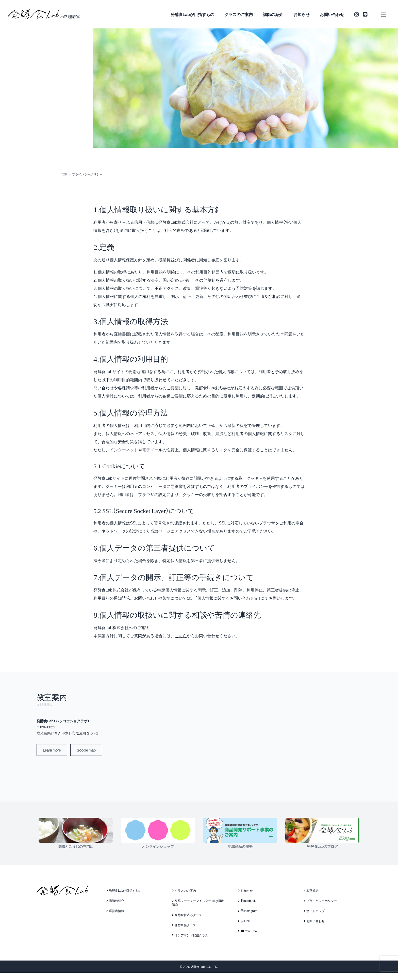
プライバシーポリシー (320, 903)
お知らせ (301, 14)
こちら (181, 638)
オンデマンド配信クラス (190, 937)
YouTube (247, 933)
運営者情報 (115, 913)
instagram (248, 913)
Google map (86, 752)
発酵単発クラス (184, 927)
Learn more (52, 752)
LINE (244, 923)
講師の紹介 (273, 14)
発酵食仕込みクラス (187, 917)
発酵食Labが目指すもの (192, 14)
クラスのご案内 (238, 14)
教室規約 (311, 892)
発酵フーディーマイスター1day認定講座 (198, 905)
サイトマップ (314, 913)
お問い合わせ (332, 14)
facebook (247, 903)
